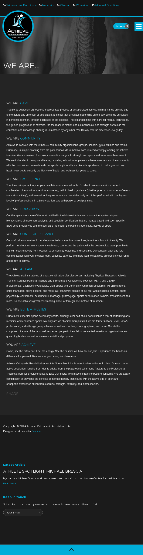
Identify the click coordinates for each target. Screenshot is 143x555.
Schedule (121, 26)
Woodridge (82, 5)
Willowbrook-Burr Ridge (21, 5)
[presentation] (35, 524)
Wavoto (37, 431)
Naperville (48, 5)
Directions (106, 5)
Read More (9, 483)
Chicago (64, 5)
